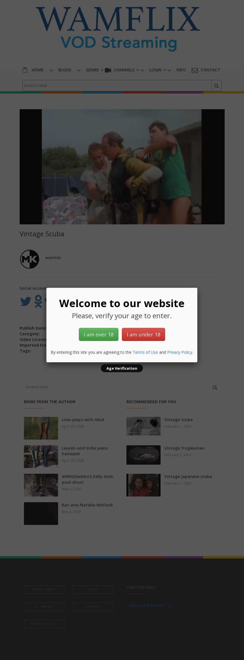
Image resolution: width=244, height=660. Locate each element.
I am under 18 (143, 334)
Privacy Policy (179, 352)
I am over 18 (99, 334)
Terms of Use (145, 352)
